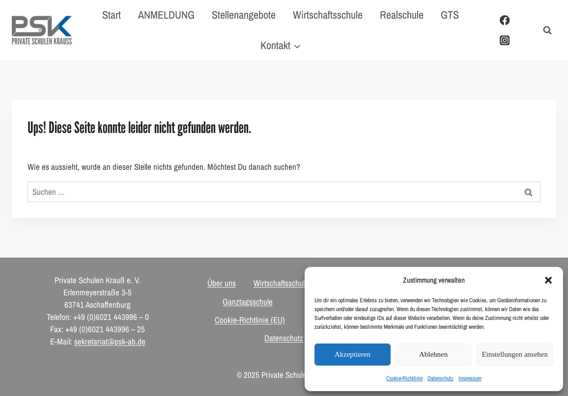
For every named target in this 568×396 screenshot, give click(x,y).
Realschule (402, 14)
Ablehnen (433, 354)
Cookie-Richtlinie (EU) (250, 319)
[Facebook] (504, 20)
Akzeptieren (352, 354)
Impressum (470, 378)
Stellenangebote (244, 14)
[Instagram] (504, 40)
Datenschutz (440, 378)
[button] (548, 280)
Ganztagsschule (248, 301)
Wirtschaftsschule (328, 14)
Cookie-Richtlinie (404, 378)
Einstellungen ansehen (515, 354)
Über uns (221, 283)
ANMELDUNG (166, 14)
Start (111, 14)
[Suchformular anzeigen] (547, 30)
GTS (450, 14)
